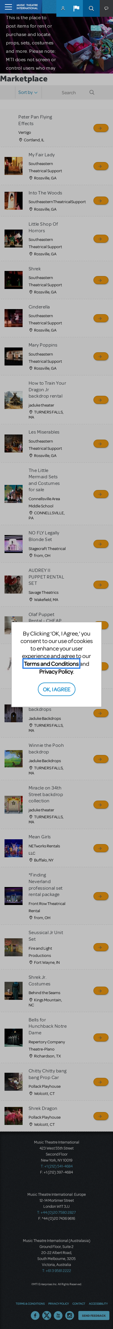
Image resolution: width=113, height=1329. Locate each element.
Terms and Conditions (51, 663)
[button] (76, 8)
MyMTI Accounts (63, 8)
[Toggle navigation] (7, 7)
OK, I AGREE (56, 688)
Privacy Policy (56, 671)
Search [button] (91, 8)
